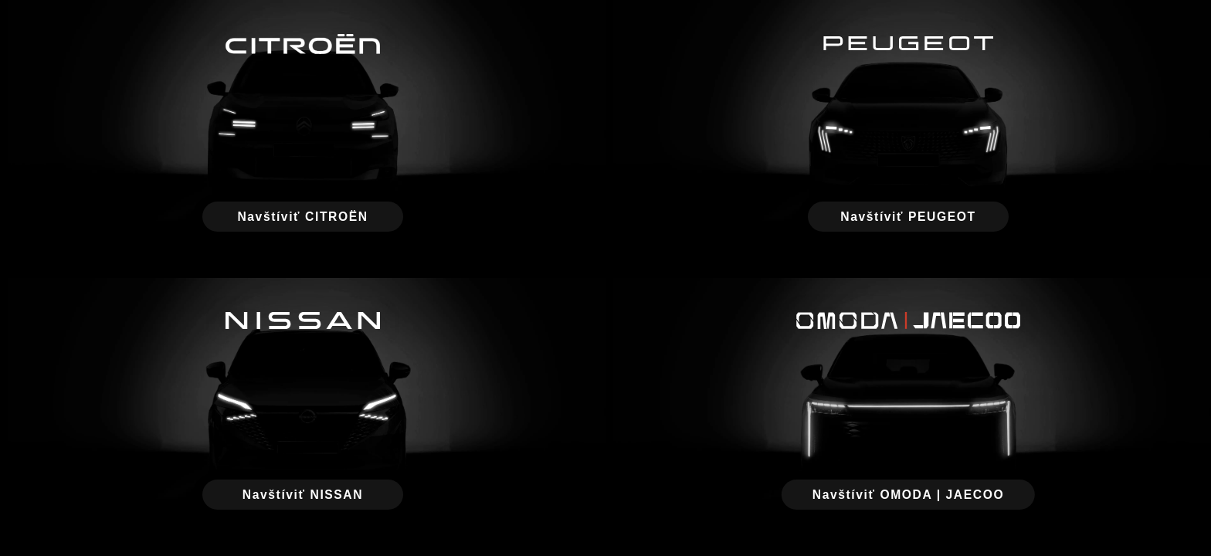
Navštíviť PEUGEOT (907, 216)
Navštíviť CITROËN (302, 216)
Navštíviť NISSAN (303, 494)
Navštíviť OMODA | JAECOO (908, 494)
